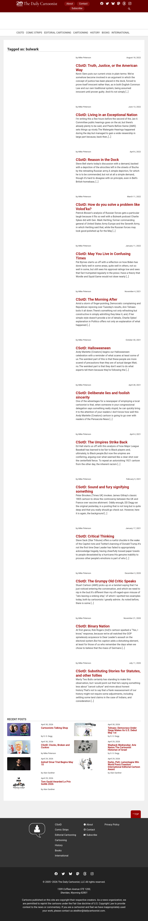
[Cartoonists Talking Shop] (18, 730)
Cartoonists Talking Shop (54, 728)
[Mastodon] (118, 3)
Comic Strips (34, 32)
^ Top (136, 814)
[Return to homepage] (38, 842)
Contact (83, 3)
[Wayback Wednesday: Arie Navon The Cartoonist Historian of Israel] (85, 747)
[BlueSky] (113, 3)
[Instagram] (130, 3)
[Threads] (124, 3)
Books (106, 32)
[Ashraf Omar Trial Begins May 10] (18, 764)
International (121, 32)
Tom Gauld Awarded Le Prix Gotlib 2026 (56, 783)
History (95, 32)
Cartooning (80, 32)
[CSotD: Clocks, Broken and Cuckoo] (18, 747)
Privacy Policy (112, 824)
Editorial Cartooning (57, 32)
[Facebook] (102, 3)
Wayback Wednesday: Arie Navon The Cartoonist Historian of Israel (122, 747)
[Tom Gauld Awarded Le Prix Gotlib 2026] (18, 784)
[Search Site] (130, 9)
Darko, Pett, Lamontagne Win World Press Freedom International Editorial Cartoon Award (124, 766)
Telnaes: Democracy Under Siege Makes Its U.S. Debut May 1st (122, 730)
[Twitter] (107, 3)
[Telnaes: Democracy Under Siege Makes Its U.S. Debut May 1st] (85, 730)
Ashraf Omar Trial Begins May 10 (57, 763)
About (69, 3)
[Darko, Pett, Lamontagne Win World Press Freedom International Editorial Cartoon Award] (85, 764)
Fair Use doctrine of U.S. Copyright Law (93, 903)
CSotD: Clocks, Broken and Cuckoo (55, 746)
